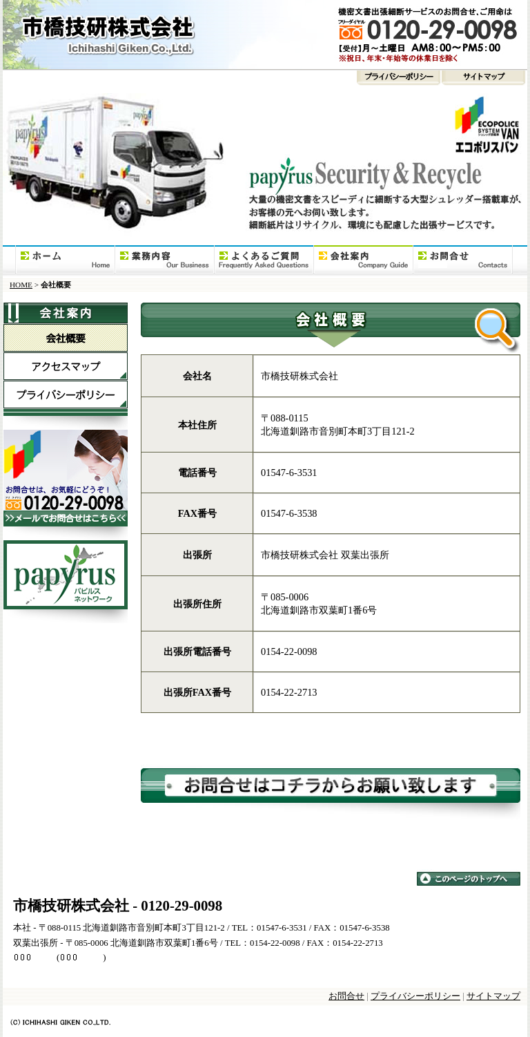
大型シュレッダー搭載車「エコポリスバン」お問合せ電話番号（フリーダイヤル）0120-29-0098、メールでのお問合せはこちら (65, 485)
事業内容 (164, 260)
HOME (65, 260)
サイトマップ (484, 81)
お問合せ (463, 260)
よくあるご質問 (263, 260)
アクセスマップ (65, 366)
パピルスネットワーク (65, 581)
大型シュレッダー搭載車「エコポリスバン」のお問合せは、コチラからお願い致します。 (330, 789)
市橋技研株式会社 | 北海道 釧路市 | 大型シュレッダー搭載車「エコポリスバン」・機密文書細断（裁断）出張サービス (265, 34)
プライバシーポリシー (222, 81)
